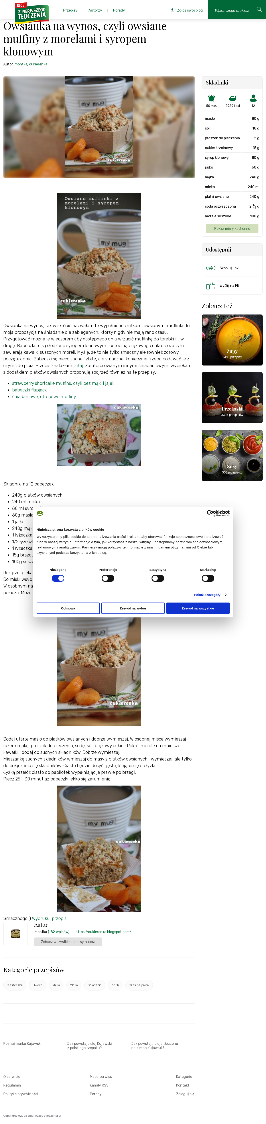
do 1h (115, 985)
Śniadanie (95, 985)
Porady (96, 1094)
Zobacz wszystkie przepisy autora (68, 942)
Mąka (56, 985)
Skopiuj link (221, 267)
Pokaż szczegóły (207, 595)
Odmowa (68, 608)
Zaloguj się (185, 1094)
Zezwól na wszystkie (198, 608)
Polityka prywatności (20, 1094)
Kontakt (182, 1085)
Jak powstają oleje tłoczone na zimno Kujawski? (154, 1045)
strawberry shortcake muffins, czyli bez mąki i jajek (63, 383)
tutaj (78, 365)
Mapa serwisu (101, 1077)
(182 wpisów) (58, 932)
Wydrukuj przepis (49, 918)
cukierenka (38, 64)
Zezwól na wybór (133, 608)
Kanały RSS (99, 1085)
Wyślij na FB (222, 285)
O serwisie (11, 1077)
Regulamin (12, 1085)
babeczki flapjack (29, 390)
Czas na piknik (139, 985)
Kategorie (184, 1077)
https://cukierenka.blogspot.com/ (103, 932)
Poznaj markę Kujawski (22, 1043)
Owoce (38, 985)
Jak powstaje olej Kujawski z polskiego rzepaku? (89, 1045)
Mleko (74, 985)
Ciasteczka (15, 985)
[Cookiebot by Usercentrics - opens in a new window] (210, 513)
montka (21, 64)
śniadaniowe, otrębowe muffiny (44, 396)
